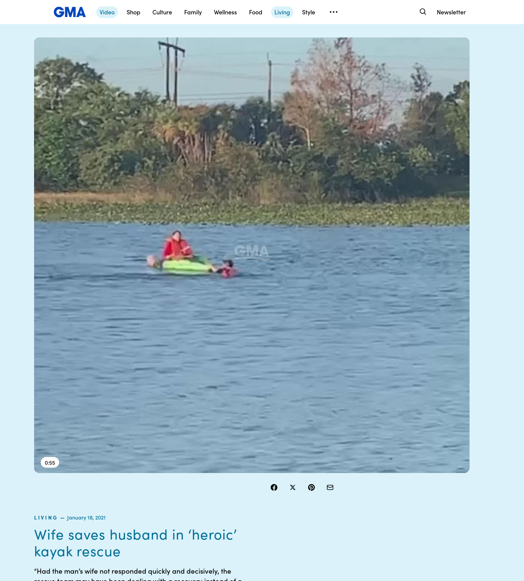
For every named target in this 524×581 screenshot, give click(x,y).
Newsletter (451, 12)
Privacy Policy (235, 481)
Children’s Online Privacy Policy (238, 514)
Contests (229, 457)
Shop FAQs (363, 457)
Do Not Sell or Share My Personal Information (245, 496)
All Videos (362, 493)
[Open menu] (333, 12)
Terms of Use (233, 469)
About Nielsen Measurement (300, 490)
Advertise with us (238, 530)
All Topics (361, 505)
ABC (356, 481)
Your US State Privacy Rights (308, 460)
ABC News (363, 469)
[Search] (422, 11)
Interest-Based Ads (307, 475)
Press (292, 505)
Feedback (296, 517)
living (281, 68)
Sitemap (426, 457)
